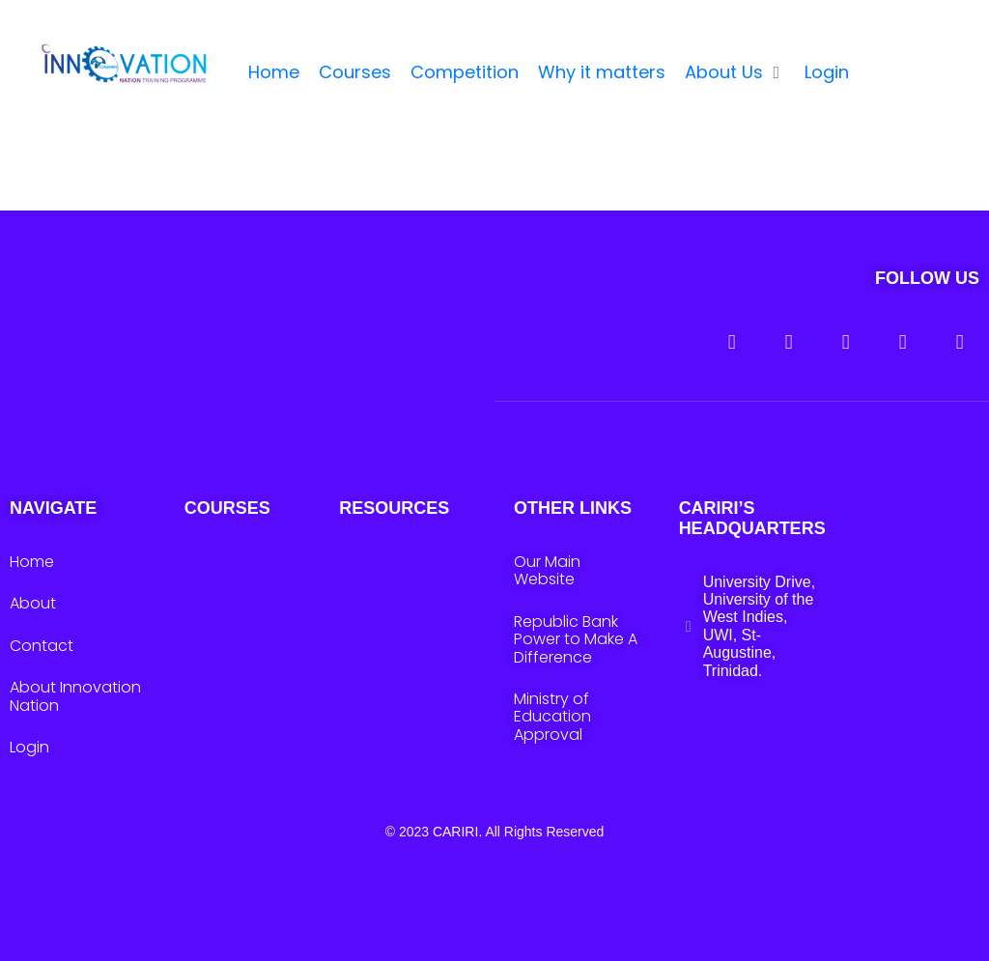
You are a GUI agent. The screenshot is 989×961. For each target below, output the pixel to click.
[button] (735, 73)
